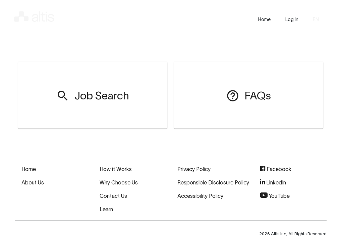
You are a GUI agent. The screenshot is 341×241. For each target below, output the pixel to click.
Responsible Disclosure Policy (213, 182)
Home (28, 169)
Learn (106, 209)
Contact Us (113, 196)
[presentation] (264, 19)
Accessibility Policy (200, 196)
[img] (34, 15)
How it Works (116, 169)
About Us (32, 182)
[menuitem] (92, 95)
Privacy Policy (194, 169)
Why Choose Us (119, 182)
